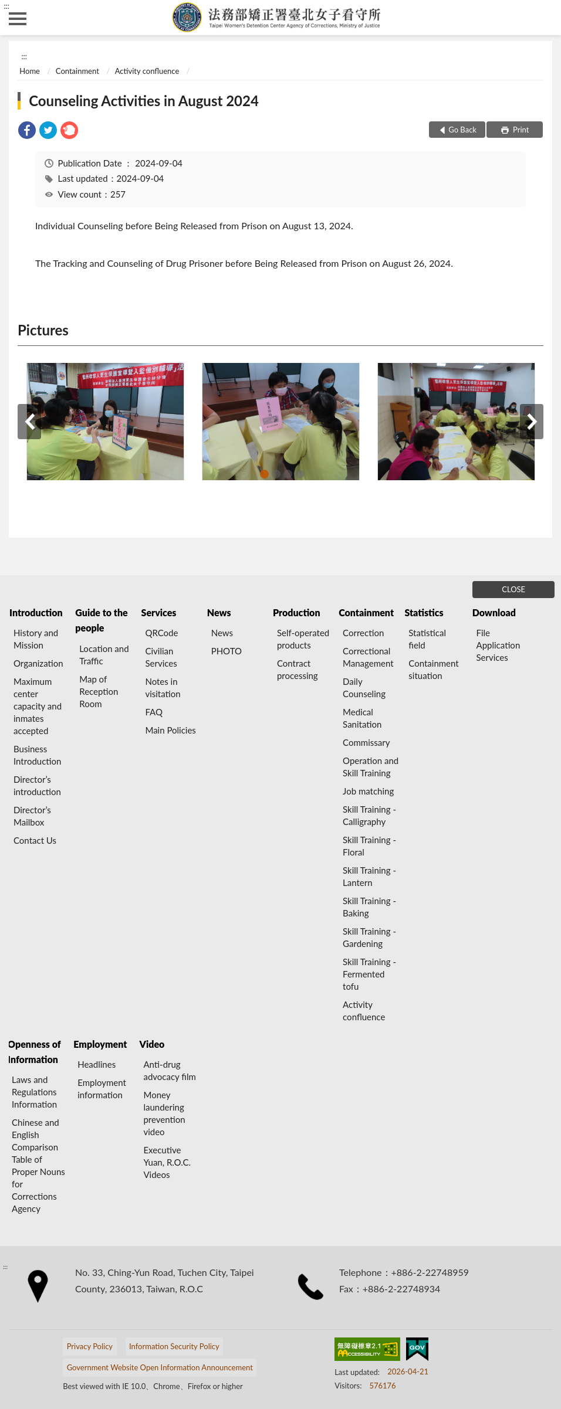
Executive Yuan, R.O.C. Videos (167, 1162)
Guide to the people (101, 620)
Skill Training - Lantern (369, 876)
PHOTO (226, 651)
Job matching (368, 791)
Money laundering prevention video (164, 1113)
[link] (27, 131)
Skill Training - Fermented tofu (369, 974)
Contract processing (297, 669)
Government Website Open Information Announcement (160, 1367)
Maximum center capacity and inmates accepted (37, 706)
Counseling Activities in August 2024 (144, 100)
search (543, 17)
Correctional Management (368, 657)
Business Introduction (37, 754)
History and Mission (35, 638)
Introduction (35, 612)
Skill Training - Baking (369, 906)
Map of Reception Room (98, 691)
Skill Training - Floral (369, 845)
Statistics (423, 612)
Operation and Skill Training (370, 766)
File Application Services (498, 645)
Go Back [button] (462, 129)
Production (296, 612)
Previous (29, 421)
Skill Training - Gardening (369, 937)
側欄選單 (17, 18)
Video (152, 1044)
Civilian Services (161, 657)
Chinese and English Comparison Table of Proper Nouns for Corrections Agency (38, 1165)
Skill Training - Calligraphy (369, 815)
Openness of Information (34, 1051)
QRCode (161, 632)
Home (29, 71)
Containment (77, 71)
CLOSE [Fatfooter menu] (513, 589)
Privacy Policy (90, 1346)
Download (494, 612)
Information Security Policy (174, 1346)
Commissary (366, 742)
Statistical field (427, 638)
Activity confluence (147, 71)
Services (159, 612)
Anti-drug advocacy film (169, 1070)
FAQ (154, 712)
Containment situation (433, 669)
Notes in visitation (162, 687)
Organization (38, 663)
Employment (100, 1044)
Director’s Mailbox (32, 815)
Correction (363, 632)
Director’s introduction (37, 785)
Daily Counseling (364, 687)
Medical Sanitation (362, 718)
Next (531, 421)
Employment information (101, 1088)
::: (6, 6)
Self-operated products (303, 638)
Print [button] (520, 129)
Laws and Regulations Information (34, 1091)
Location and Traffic (104, 654)
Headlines (96, 1064)
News (219, 612)
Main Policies (170, 730)
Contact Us (34, 840)
